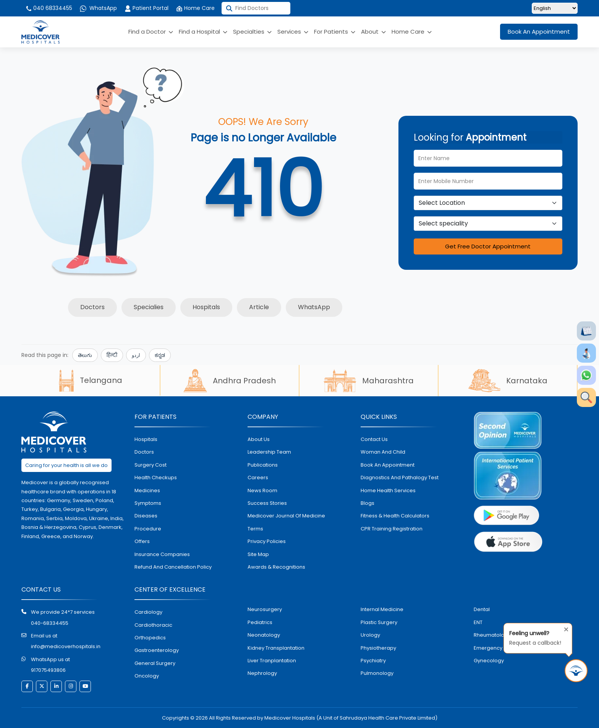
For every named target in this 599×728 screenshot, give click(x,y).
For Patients (334, 32)
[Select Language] (555, 8)
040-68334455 (49, 623)
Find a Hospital (203, 32)
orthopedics (150, 637)
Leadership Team (269, 452)
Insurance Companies (162, 554)
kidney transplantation (276, 648)
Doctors (92, 307)
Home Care (195, 8)
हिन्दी (112, 355)
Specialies (149, 307)
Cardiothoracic (153, 625)
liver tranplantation (272, 660)
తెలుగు (85, 355)
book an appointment (387, 465)
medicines (147, 490)
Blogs (367, 503)
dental (482, 609)
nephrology (262, 673)
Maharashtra (369, 380)
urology (370, 635)
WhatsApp (98, 8)
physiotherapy (378, 648)
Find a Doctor (150, 32)
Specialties (252, 32)
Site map (258, 554)
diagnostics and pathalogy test (400, 477)
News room (262, 490)
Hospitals (206, 307)
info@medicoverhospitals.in (65, 646)
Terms (255, 528)
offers (142, 541)
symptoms (147, 503)
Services (292, 32)
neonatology (264, 635)
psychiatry (373, 660)
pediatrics (260, 622)
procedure (147, 528)
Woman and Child (383, 452)
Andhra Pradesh (229, 380)
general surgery (154, 663)
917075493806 (48, 670)
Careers (258, 477)
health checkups (155, 477)
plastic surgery (379, 622)
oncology (146, 675)
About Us (259, 439)
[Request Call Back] (576, 670)
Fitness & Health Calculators (395, 515)
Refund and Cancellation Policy (173, 567)
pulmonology (377, 673)
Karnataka (507, 380)
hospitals (145, 439)
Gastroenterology (156, 650)
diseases (145, 515)
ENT (478, 622)
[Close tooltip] (564, 628)
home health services (388, 490)
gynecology (489, 660)
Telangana (90, 380)
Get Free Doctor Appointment (488, 246)
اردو (136, 355)
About (373, 32)
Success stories (267, 503)
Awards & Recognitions (276, 567)
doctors (144, 452)
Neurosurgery (265, 609)
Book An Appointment (539, 32)
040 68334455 (48, 8)
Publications (263, 465)
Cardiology (148, 612)
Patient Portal (146, 8)
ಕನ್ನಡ (160, 355)
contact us (374, 439)
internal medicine (382, 609)
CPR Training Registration (392, 528)
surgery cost (150, 465)
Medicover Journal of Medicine (286, 515)
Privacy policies (267, 541)
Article (259, 307)
